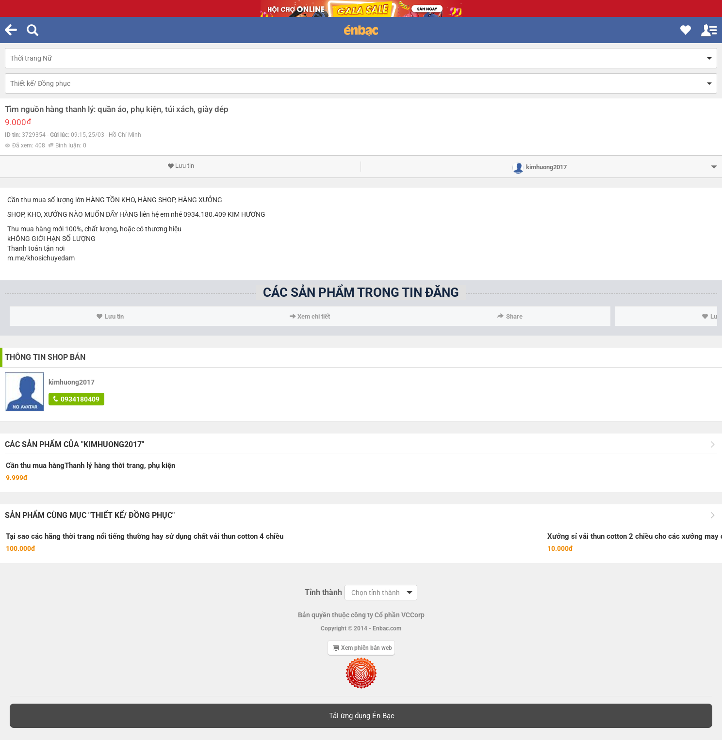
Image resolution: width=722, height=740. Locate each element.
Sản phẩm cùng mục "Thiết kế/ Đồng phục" (90, 515)
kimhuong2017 (72, 382)
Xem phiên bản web (362, 647)
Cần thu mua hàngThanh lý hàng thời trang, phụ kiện (90, 465)
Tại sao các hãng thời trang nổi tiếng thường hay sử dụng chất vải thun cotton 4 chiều (144, 536)
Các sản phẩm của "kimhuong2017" (74, 444)
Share (510, 316)
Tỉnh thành (323, 592)
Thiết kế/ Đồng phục (40, 83)
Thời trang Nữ (31, 58)
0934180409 (76, 399)
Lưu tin (180, 166)
